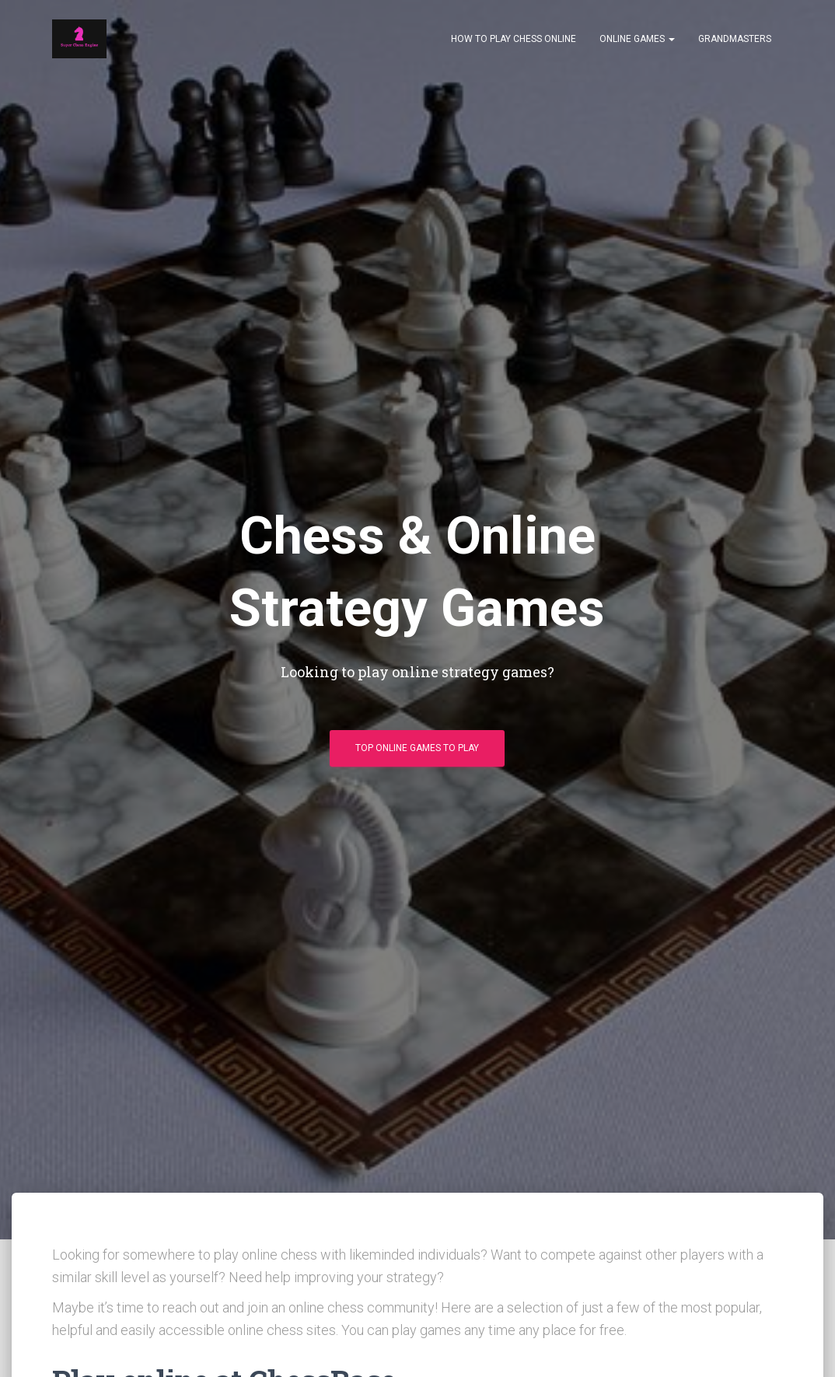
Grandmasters (734, 38)
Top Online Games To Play (417, 748)
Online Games (637, 38)
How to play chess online (513, 38)
